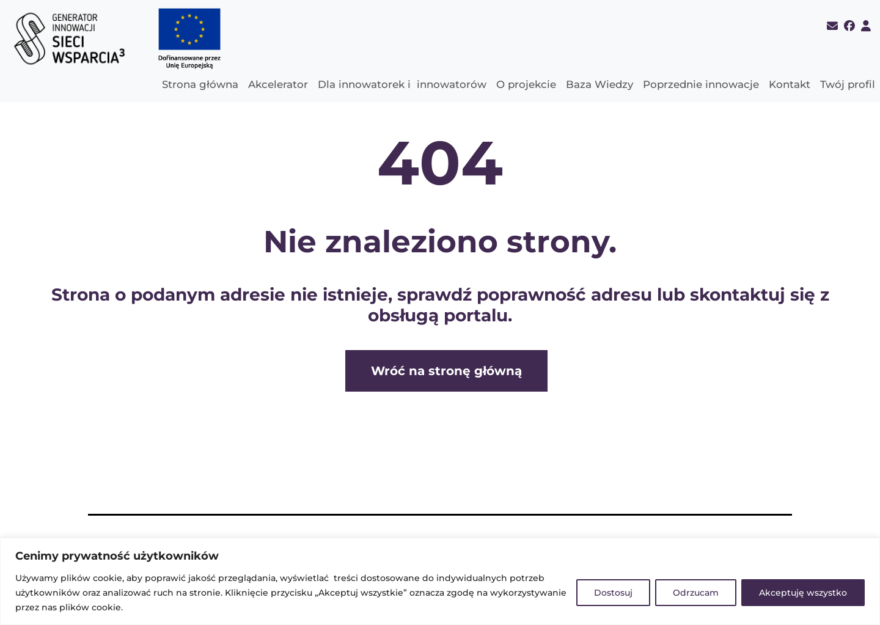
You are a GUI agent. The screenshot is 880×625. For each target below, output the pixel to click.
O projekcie (526, 84)
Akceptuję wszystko (803, 592)
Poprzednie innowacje (701, 84)
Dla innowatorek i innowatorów (402, 84)
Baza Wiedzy (599, 84)
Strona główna (200, 84)
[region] (440, 581)
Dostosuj (613, 592)
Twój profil (847, 84)
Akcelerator (278, 84)
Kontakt (789, 84)
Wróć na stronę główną (446, 371)
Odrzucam (696, 592)
